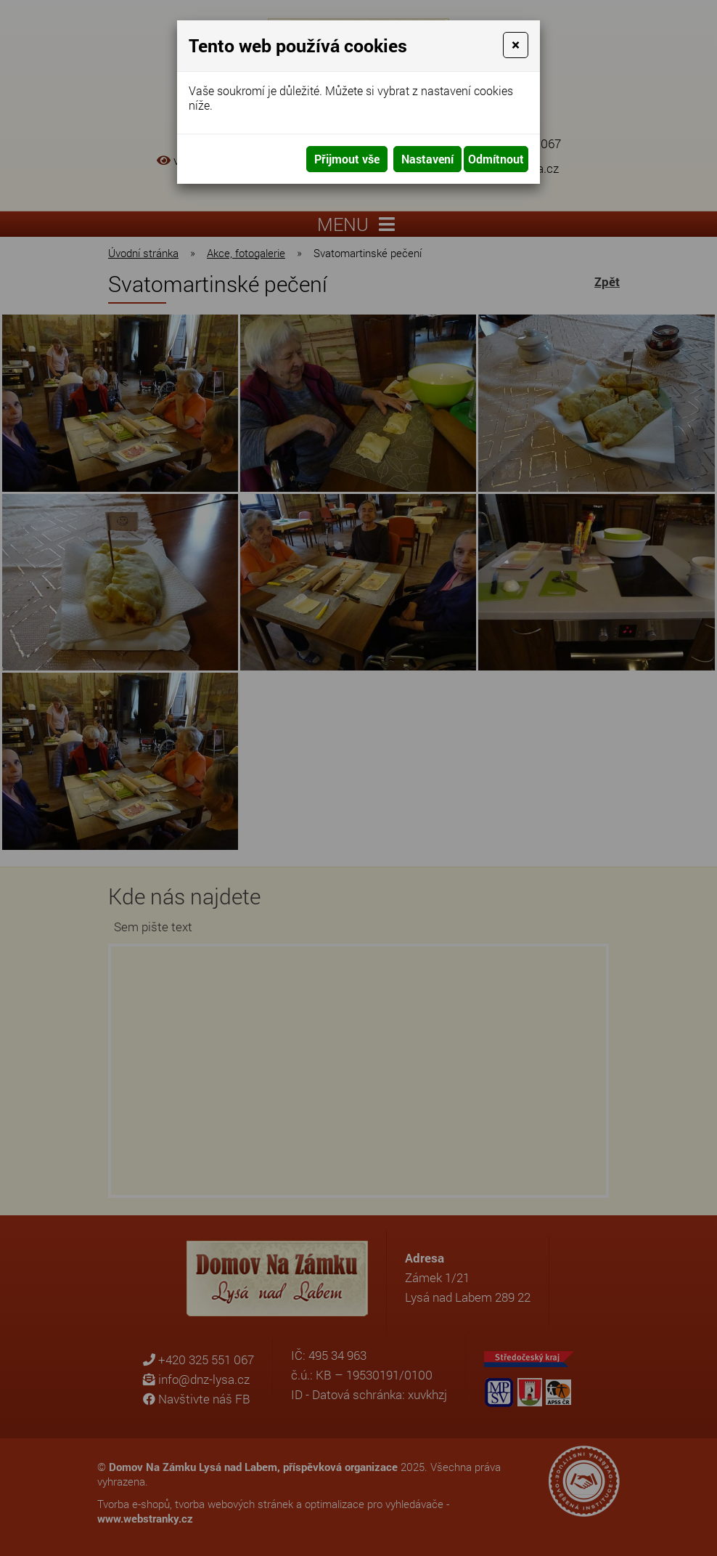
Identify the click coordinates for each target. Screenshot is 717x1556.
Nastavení (427, 158)
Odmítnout (496, 158)
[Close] (515, 45)
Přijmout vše (347, 158)
